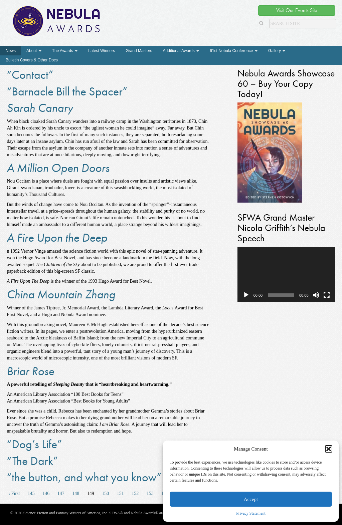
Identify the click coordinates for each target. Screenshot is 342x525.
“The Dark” (32, 461)
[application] (286, 274)
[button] (328, 449)
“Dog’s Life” (34, 444)
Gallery (276, 50)
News (11, 50)
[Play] (246, 295)
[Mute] (316, 295)
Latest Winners (101, 50)
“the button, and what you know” (84, 477)
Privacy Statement (251, 513)
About (33, 50)
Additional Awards (181, 50)
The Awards (64, 50)
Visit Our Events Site (296, 10)
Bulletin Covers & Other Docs (32, 60)
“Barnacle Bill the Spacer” (67, 91)
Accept (251, 499)
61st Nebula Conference (234, 50)
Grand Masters (139, 50)
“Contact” (30, 74)
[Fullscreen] (326, 295)
